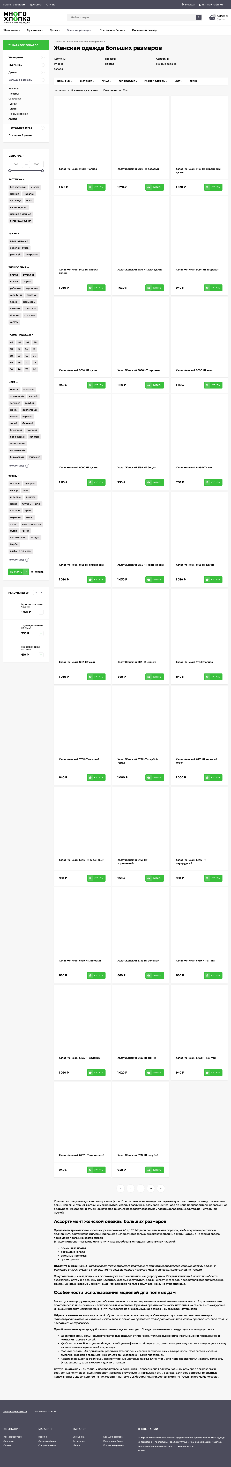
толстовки (30, 308)
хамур (25, 530)
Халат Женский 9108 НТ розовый (138, 168)
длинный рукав (19, 241)
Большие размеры (113, 1436)
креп (28, 510)
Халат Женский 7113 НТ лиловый (79, 759)
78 (26, 369)
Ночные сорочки (166, 63)
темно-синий (17, 443)
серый (13, 423)
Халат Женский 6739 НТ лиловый (80, 960)
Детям (76, 1445)
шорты (27, 281)
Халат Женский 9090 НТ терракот (138, 370)
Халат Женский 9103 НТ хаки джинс (139, 269)
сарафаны (16, 295)
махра (13, 503)
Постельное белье (113, 1441)
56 (34, 349)
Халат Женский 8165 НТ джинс (195, 564)
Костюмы (59, 58)
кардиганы (32, 288)
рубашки (15, 288)
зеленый (15, 403)
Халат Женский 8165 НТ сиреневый (81, 564)
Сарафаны (162, 58)
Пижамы (110, 58)
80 (34, 369)
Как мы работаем (14, 4)
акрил (13, 524)
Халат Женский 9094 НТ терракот (197, 269)
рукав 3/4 (15, 254)
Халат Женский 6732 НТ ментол (196, 1057)
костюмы (29, 315)
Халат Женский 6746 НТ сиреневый (81, 859)
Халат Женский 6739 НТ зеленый (138, 960)
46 (27, 342)
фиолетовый (29, 409)
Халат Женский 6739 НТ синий (195, 960)
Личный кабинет (47, 1441)
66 (11, 362)
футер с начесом (31, 524)
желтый (33, 396)
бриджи (14, 315)
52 (19, 349)
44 (19, 342)
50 (11, 349)
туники (14, 301)
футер (13, 530)
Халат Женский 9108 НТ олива (78, 168)
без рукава (32, 254)
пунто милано (18, 537)
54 (26, 349)
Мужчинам (79, 1441)
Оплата (50, 4)
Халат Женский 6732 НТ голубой (137, 1155)
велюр (14, 490)
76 (19, 369)
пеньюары (29, 301)
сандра (35, 537)
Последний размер (113, 1445)
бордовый (16, 430)
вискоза (30, 497)
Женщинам (79, 1436)
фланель (15, 483)
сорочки (31, 295)
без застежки (18, 187)
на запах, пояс (18, 207)
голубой (29, 403)
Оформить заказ (47, 1445)
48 (35, 342)
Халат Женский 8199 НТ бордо (136, 467)
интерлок (15, 497)
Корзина (42, 1436)
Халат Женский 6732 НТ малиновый (81, 1155)
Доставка (35, 4)
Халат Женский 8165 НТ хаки (77, 662)
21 (151, 1188)
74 (11, 369)
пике (25, 490)
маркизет (15, 517)
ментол (14, 389)
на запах (29, 193)
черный (27, 416)
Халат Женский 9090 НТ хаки (194, 370)
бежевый (27, 423)
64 (34, 355)
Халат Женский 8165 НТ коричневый (140, 564)
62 (26, 355)
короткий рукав (19, 247)
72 (34, 362)
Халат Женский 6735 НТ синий (136, 1057)
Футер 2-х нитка (31, 503)
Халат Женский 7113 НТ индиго (136, 662)
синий (13, 409)
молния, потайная (20, 214)
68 (19, 362)
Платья (109, 63)
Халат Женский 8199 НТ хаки (194, 467)
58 (11, 355)
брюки (14, 281)
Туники (58, 63)
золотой (34, 436)
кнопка (35, 187)
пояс (29, 200)
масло (29, 517)
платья (14, 274)
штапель (15, 510)
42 (11, 342)
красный (28, 389)
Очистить (37, 572)
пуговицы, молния (20, 220)
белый (14, 416)
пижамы (15, 308)
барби (14, 544)
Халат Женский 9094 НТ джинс (78, 370)
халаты (14, 322)
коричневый (17, 450)
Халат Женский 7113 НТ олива (194, 662)
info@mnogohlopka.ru (15, 1411)
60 (19, 355)
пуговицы (15, 200)
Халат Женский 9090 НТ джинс (78, 467)
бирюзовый (17, 457)
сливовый (34, 457)
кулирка (30, 483)
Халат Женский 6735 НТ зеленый (80, 1057)
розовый (32, 430)
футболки (28, 274)
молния (14, 193)
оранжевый (17, 396)
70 (26, 362)
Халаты (58, 69)
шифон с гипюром (20, 551)
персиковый (17, 436)
